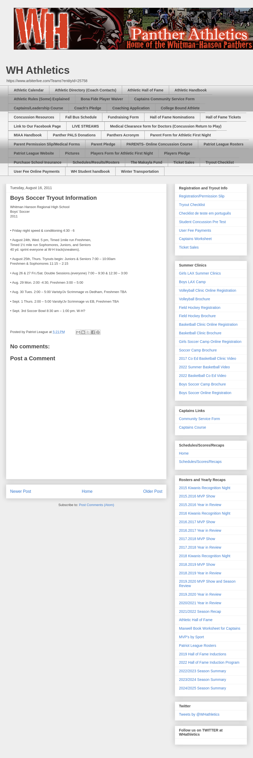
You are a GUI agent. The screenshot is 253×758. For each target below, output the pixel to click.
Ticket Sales (184, 162)
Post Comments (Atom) (96, 505)
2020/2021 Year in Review (200, 603)
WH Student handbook (90, 171)
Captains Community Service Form (164, 99)
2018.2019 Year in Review (200, 573)
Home (87, 491)
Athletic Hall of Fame (145, 90)
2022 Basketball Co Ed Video (202, 376)
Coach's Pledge (87, 108)
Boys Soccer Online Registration (205, 393)
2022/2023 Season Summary (202, 671)
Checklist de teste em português (205, 213)
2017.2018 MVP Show (197, 539)
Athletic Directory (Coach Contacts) (85, 90)
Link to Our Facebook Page (37, 126)
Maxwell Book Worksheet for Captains (209, 628)
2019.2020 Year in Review (200, 594)
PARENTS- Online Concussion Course (159, 144)
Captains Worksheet (195, 239)
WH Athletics (38, 70)
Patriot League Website (34, 153)
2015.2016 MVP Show (197, 496)
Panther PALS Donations (74, 135)
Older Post (152, 491)
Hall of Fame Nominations (172, 117)
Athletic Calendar (29, 90)
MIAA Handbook (28, 135)
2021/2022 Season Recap (200, 611)
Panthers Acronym (123, 135)
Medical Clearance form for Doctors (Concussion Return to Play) (166, 126)
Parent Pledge (103, 144)
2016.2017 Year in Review (200, 530)
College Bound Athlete (180, 108)
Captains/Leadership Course (38, 108)
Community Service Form (199, 419)
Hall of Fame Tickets (223, 117)
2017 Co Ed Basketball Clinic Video (207, 358)
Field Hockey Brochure (197, 316)
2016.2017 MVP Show (197, 522)
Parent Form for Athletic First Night (180, 135)
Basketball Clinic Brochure (200, 333)
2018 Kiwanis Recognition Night (204, 556)
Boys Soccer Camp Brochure (202, 384)
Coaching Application (131, 108)
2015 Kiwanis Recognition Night (204, 488)
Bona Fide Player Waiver (102, 99)
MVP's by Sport (191, 637)
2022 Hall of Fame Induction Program (209, 662)
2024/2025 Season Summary (202, 688)
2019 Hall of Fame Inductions (202, 654)
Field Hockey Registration (200, 307)
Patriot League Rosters (223, 144)
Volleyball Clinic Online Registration (207, 290)
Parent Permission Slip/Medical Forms (47, 144)
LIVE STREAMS (85, 126)
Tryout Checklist (219, 162)
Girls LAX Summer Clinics (200, 273)
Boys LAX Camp (192, 282)
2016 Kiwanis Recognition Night (204, 513)
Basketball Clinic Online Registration (208, 324)
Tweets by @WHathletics (199, 714)
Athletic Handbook (191, 90)
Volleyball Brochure (194, 299)
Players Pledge (177, 153)
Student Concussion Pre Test (202, 222)
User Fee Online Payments (37, 171)
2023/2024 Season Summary (202, 679)
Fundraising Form (123, 117)
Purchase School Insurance (38, 162)
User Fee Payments (195, 230)
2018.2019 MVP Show (197, 564)
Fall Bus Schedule (81, 117)
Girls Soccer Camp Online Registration (210, 342)
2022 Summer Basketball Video (204, 367)
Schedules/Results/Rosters (96, 162)
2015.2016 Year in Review (200, 505)
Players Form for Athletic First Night (122, 153)
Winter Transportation (140, 171)
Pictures (72, 153)
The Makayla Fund (146, 162)
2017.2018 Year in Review (200, 547)
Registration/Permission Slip (201, 196)
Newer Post (20, 491)
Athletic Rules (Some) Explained (42, 99)
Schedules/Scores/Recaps (200, 462)
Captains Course (192, 427)
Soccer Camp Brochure (198, 350)
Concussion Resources (34, 117)
